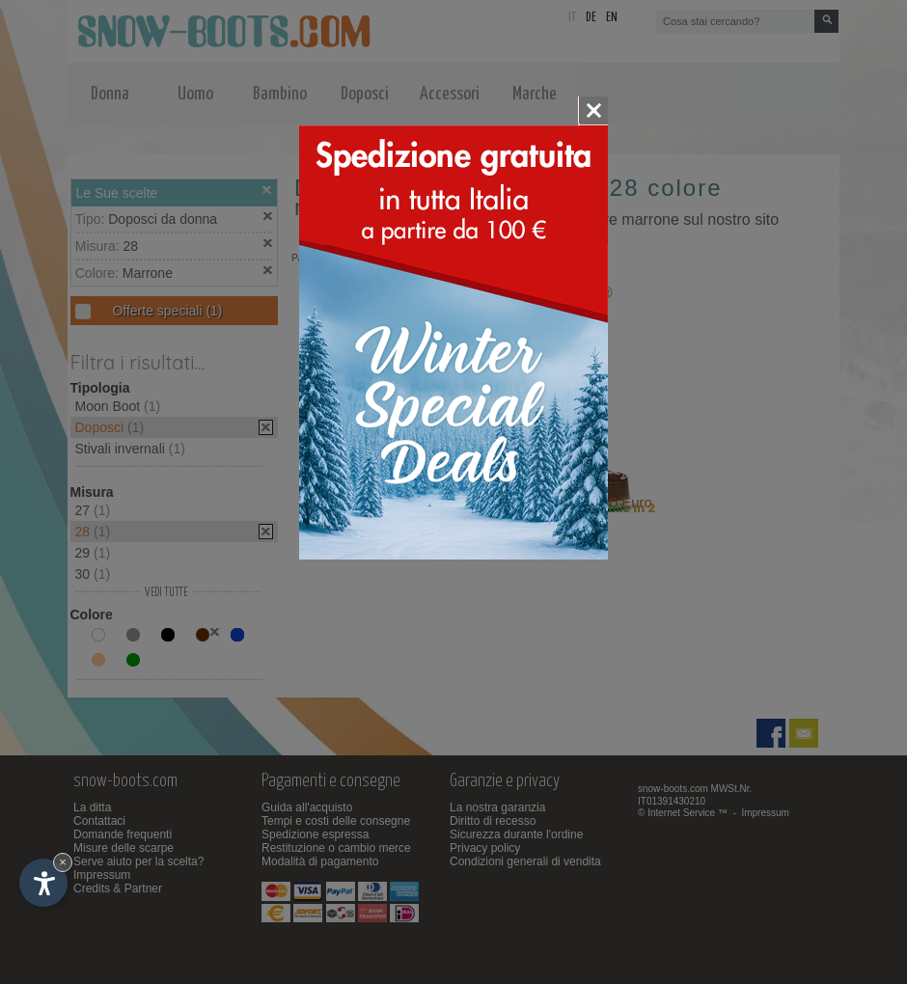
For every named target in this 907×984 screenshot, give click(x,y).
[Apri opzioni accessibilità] (43, 883)
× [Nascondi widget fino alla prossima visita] (63, 862)
